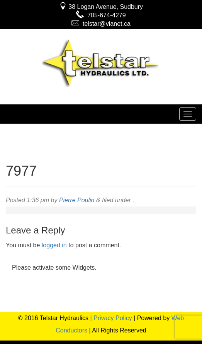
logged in (54, 245)
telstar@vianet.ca (101, 23)
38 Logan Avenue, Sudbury (101, 6)
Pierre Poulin (77, 200)
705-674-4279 (101, 15)
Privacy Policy (112, 318)
